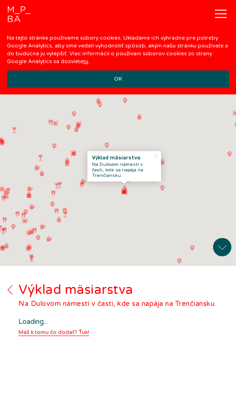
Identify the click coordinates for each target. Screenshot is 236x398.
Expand (222, 243)
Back (10, 285)
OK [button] (118, 79)
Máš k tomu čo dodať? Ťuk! (53, 328)
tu (85, 61)
